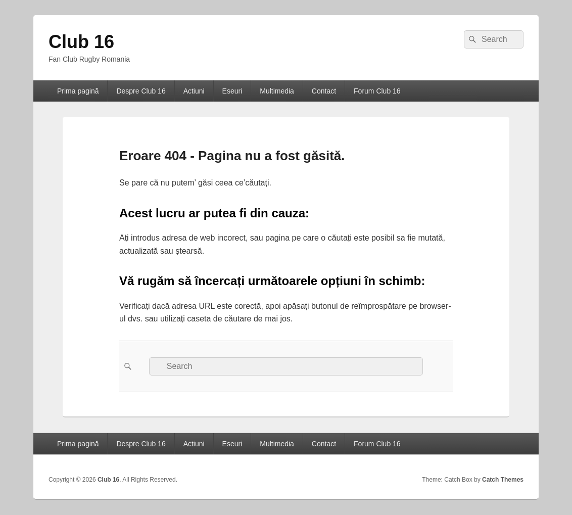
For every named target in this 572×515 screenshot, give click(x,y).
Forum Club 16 (377, 91)
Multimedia (277, 91)
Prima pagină (78, 91)
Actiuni (194, 91)
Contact (324, 91)
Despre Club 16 (140, 91)
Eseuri (232, 91)
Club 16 (81, 41)
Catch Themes (502, 479)
